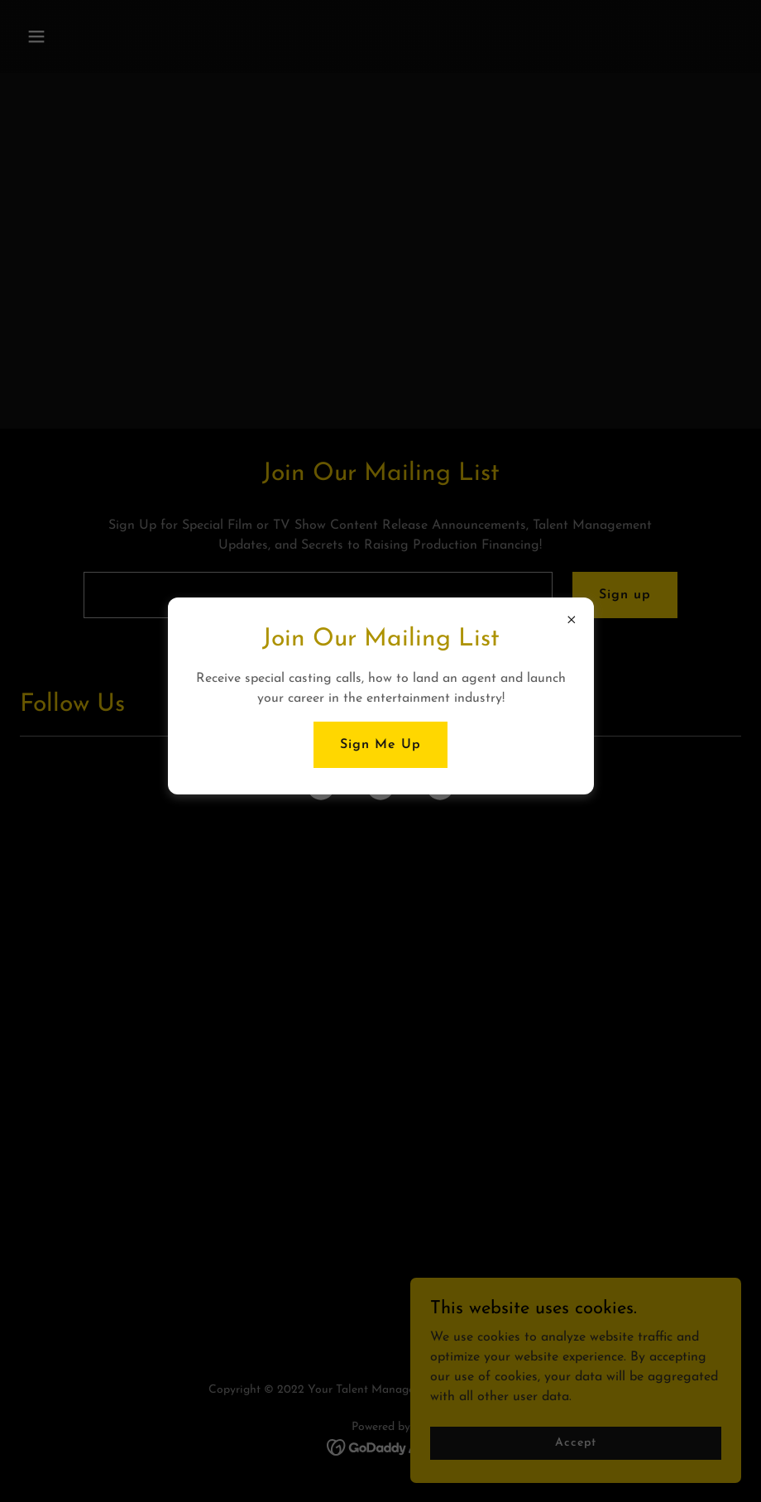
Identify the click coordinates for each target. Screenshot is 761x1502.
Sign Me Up (380, 744)
